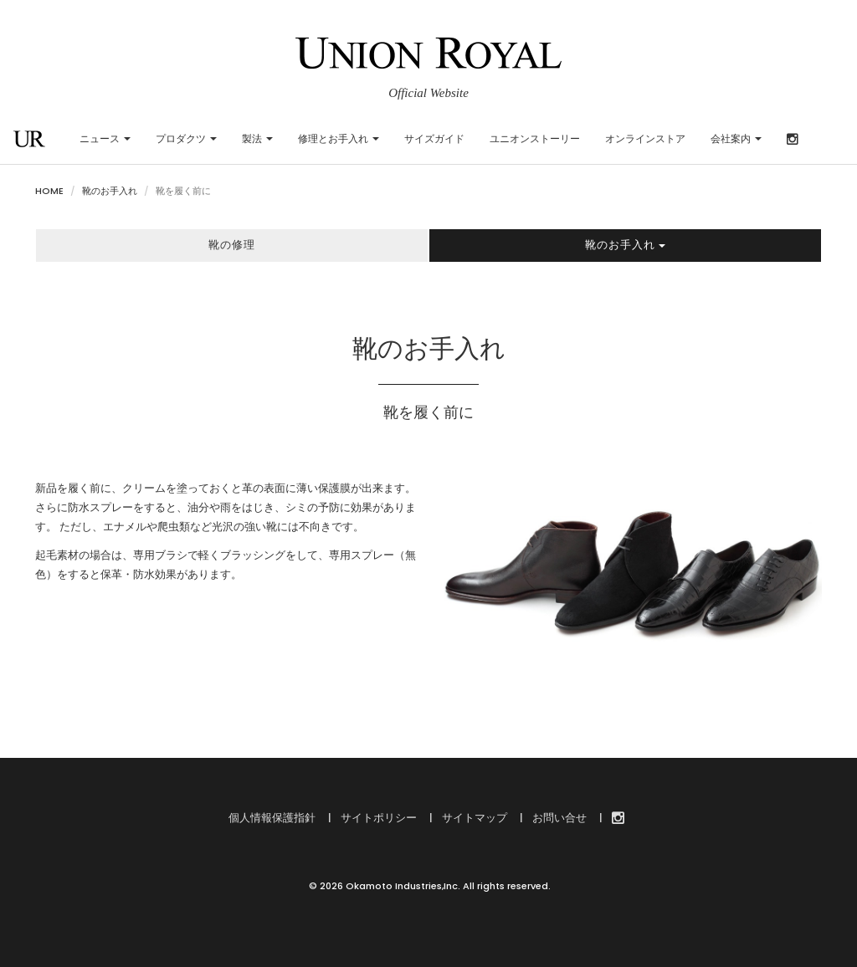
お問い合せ (558, 818)
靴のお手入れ (109, 190)
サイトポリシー (377, 818)
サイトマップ (473, 818)
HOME (49, 190)
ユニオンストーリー (535, 138)
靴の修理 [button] (231, 245)
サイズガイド (434, 138)
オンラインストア (645, 138)
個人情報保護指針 (272, 818)
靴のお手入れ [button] (625, 245)
